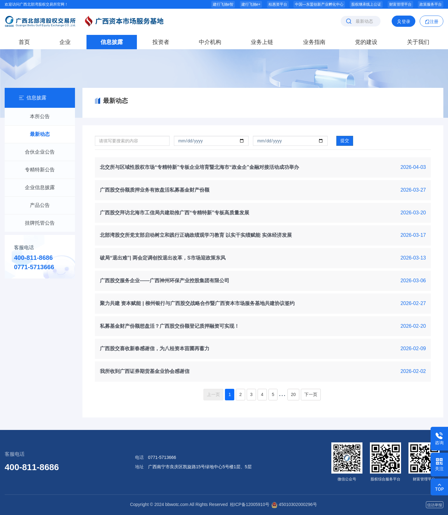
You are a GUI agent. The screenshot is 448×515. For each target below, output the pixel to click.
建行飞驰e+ (251, 4)
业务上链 (262, 42)
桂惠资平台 (277, 4)
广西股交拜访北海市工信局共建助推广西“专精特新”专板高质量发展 (174, 212)
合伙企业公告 (40, 152)
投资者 (160, 42)
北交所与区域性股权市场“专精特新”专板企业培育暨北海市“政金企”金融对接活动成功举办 (199, 167)
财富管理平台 (400, 4)
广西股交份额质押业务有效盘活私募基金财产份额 (154, 190)
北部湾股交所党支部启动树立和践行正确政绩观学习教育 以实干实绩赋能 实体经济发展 (196, 235)
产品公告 (40, 205)
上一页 (213, 394)
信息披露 (111, 42)
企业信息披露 (40, 187)
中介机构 (210, 42)
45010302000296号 (294, 504)
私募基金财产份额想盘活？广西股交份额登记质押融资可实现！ (169, 326)
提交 (344, 140)
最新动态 (40, 134)
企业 (65, 42)
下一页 (310, 394)
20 (293, 394)
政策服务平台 (430, 4)
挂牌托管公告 (40, 223)
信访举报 (434, 505)
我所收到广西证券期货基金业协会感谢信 (144, 371)
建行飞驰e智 (223, 4)
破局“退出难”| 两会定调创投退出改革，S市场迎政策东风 (163, 257)
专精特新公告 (40, 169)
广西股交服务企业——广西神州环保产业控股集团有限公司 (164, 280)
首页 (24, 42)
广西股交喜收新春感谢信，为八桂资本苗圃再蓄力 (154, 348)
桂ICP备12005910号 (250, 504)
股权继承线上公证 (366, 4)
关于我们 (418, 42)
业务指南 (314, 42)
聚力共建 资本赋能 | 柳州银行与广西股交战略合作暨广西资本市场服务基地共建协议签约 (197, 303)
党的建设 (366, 42)
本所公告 (40, 116)
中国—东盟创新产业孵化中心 (319, 4)
